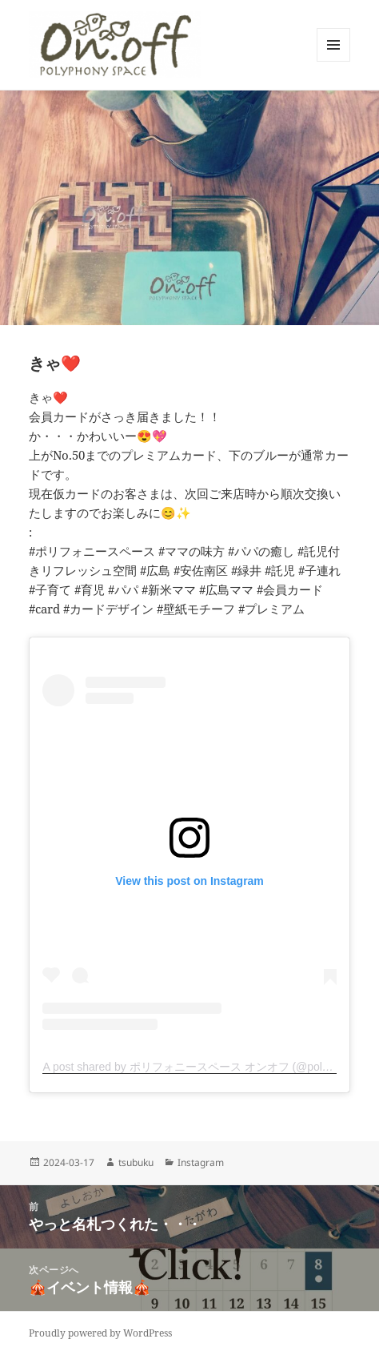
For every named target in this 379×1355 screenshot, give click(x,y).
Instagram (201, 1162)
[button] (115, 44)
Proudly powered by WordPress (100, 1333)
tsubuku (136, 1162)
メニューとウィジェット (333, 61)
